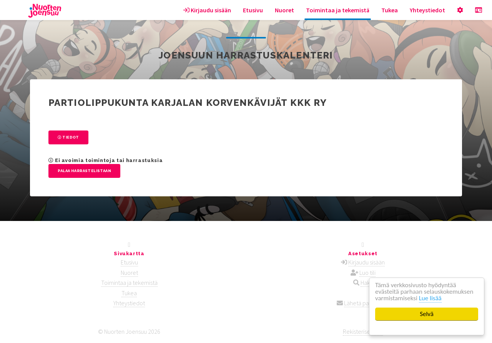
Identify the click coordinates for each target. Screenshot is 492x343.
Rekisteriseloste (363, 331)
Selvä (427, 314)
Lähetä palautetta (366, 303)
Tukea (389, 10)
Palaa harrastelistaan (84, 171)
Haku (367, 282)
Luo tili (367, 272)
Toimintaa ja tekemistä (337, 10)
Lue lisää (430, 298)
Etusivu (253, 10)
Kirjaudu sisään (207, 10)
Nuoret (284, 10)
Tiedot (68, 137)
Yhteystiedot (427, 10)
